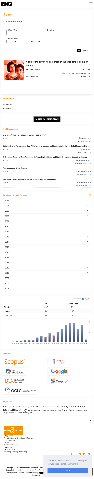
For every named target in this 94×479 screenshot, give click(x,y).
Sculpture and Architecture (17, 413)
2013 (47, 262)
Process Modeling (55, 410)
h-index (7, 311)
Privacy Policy (8, 447)
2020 (47, 226)
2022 (47, 216)
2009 (47, 278)
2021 (47, 221)
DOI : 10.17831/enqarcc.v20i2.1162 (77, 73)
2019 (47, 231)
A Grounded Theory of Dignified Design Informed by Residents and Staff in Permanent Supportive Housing (45, 157)
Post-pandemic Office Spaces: (15, 168)
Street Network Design (40, 407)
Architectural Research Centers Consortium (37, 468)
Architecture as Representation (38, 410)
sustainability (15, 409)
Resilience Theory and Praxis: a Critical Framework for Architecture (29, 179)
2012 (47, 268)
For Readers (7, 105)
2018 (47, 237)
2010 (47, 273)
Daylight (29, 413)
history (65, 406)
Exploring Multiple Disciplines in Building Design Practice (25, 135)
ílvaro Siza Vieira (54, 407)
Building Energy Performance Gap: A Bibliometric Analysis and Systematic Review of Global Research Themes (46, 146)
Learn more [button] (73, 464)
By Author (50, 30)
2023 (47, 211)
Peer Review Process (11, 445)
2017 (47, 242)
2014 (47, 257)
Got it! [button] (67, 470)
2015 (47, 252)
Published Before (12, 39)
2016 (47, 247)
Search (85, 50)
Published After (11, 30)
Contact (6, 443)
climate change (77, 406)
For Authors (7, 108)
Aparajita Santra (34, 70)
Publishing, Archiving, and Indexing (15, 452)
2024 (47, 205)
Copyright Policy (9, 449)
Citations (8, 307)
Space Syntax (69, 410)
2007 (47, 288)
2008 (47, 283)
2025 (47, 200)
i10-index (8, 315)
